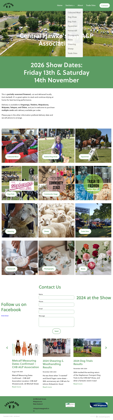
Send (56, 331)
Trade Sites (91, 5)
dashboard (17, 416)
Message (42, 316)
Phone (41, 301)
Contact (104, 5)
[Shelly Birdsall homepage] (13, 5)
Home (59, 5)
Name (41, 294)
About (80, 5)
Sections (70, 5)
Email (41, 308)
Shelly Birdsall (4, 316)
